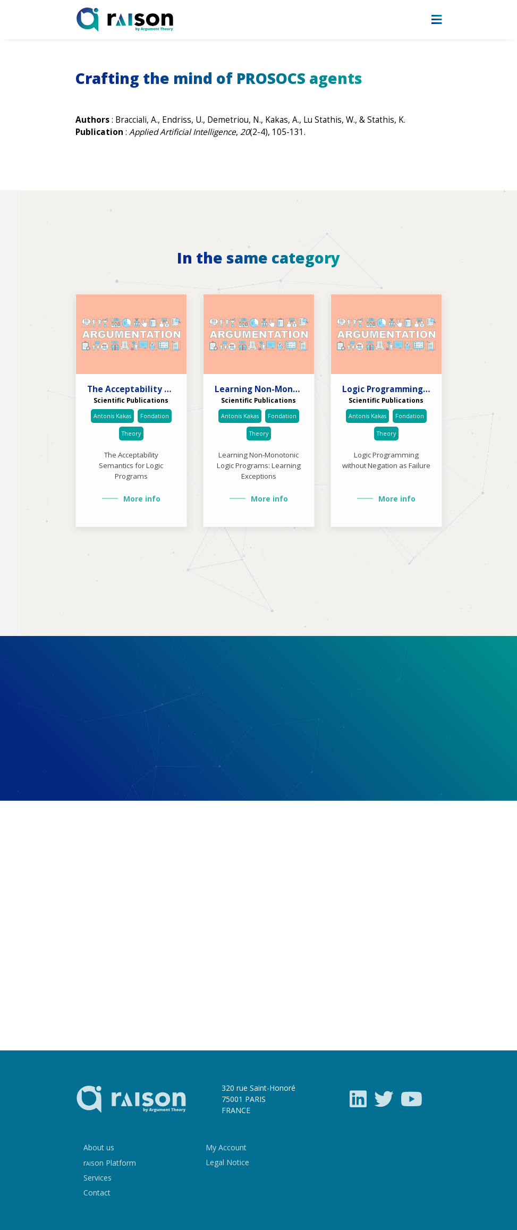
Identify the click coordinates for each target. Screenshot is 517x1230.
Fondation (154, 416)
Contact (97, 1192)
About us (98, 1147)
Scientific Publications (131, 400)
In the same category (258, 258)
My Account (226, 1147)
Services (97, 1178)
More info (141, 499)
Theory (131, 433)
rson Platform (109, 1162)
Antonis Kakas (112, 416)
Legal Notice (227, 1162)
